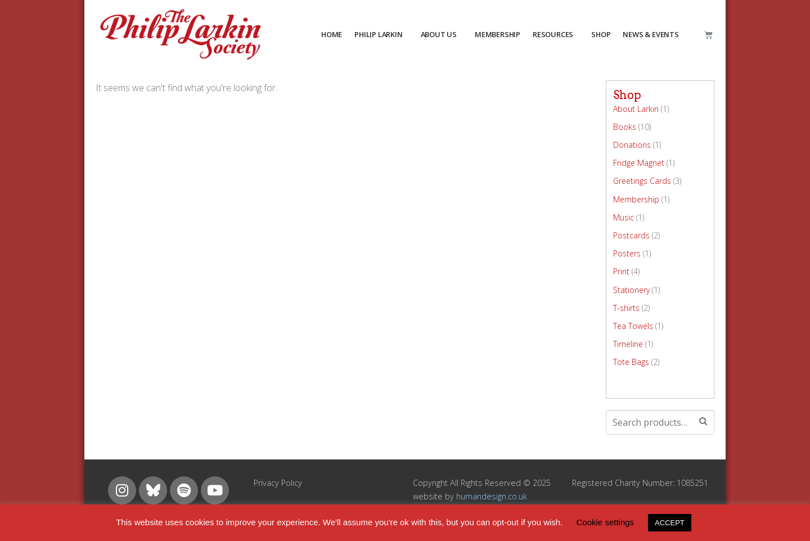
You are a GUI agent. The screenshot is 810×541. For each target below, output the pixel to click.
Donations (632, 144)
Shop (600, 34)
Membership (636, 199)
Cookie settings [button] (605, 522)
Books (624, 126)
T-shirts (626, 308)
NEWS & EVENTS (650, 34)
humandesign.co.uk (491, 496)
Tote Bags (631, 362)
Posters (627, 253)
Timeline (628, 344)
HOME (331, 34)
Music (623, 217)
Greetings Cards (642, 180)
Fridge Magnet (638, 162)
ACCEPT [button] (670, 523)
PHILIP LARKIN (378, 34)
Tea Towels (633, 326)
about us (439, 34)
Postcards (631, 235)
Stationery (631, 290)
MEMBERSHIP (497, 34)
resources (553, 34)
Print (621, 271)
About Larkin (636, 108)
